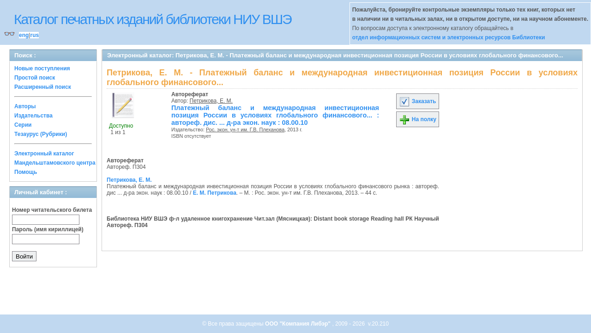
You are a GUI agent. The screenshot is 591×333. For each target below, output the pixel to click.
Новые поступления (42, 68)
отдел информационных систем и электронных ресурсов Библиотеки (448, 37)
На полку (417, 119)
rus (34, 35)
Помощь (25, 172)
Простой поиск (34, 77)
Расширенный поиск (42, 87)
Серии (22, 125)
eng (24, 35)
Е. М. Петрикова (214, 193)
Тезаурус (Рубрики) (40, 134)
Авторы (25, 106)
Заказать (417, 101)
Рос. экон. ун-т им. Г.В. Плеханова (245, 129)
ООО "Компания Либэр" (298, 324)
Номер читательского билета (52, 210)
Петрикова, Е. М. (211, 101)
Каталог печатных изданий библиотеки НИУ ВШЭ (152, 19)
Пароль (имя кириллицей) (48, 229)
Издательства (33, 115)
